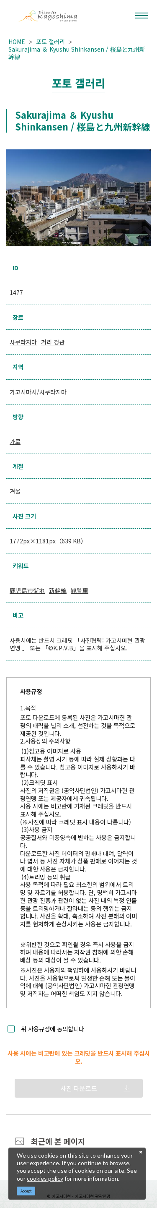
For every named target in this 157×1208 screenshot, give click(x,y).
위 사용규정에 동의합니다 (52, 1029)
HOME (16, 41)
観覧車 (79, 590)
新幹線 (58, 590)
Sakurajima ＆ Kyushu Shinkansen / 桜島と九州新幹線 (76, 52)
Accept (26, 1191)
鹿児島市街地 (27, 590)
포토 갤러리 (50, 41)
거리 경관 (52, 342)
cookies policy (45, 1178)
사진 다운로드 (78, 1088)
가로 (15, 441)
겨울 (15, 491)
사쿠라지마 (23, 342)
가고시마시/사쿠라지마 (38, 392)
